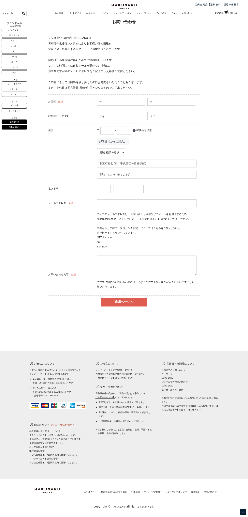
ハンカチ (14, 67)
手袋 (14, 72)
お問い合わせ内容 (58, 274)
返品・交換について (111, 386)
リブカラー (14, 89)
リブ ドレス (14, 35)
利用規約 (127, 490)
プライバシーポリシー (171, 490)
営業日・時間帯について (180, 363)
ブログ (174, 13)
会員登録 (90, 13)
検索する (23, 13)
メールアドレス (57, 203)
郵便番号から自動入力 (113, 141)
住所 (50, 130)
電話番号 (53, 188)
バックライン (14, 30)
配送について (54, 424)
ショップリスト (143, 13)
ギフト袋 (14, 105)
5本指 (14, 56)
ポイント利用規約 (146, 490)
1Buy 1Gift (161, 13)
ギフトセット (14, 111)
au (98, 242)
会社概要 (59, 13)
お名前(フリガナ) (58, 115)
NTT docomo (104, 237)
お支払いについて (44, 363)
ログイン (104, 13)
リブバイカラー (14, 84)
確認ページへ (123, 302)
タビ (14, 51)
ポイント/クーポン (122, 13)
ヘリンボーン (14, 46)
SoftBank (102, 246)
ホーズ (14, 62)
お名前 (52, 101)
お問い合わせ (188, 13)
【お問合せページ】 (105, 378)
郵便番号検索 (144, 130)
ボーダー (14, 94)
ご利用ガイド (74, 13)
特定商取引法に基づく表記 (104, 490)
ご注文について (109, 363)
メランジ (14, 40)
